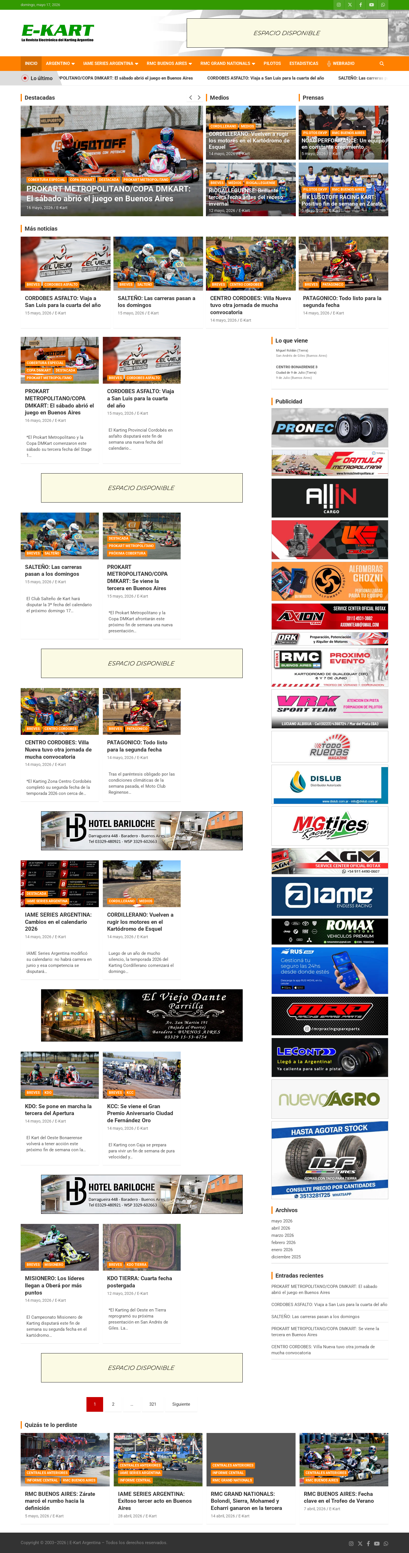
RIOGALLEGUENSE (260, 183)
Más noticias (41, 228)
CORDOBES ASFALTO (61, 285)
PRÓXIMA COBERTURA (127, 553)
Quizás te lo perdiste (51, 1424)
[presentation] (191, 98)
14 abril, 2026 (223, 1516)
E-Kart (61, 207)
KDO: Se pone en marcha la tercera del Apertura (58, 1110)
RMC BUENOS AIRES (167, 63)
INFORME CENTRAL (42, 1480)
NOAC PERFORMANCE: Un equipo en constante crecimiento (343, 143)
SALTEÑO (144, 285)
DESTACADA (109, 180)
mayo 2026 (281, 1221)
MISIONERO (54, 1265)
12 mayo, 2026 (222, 210)
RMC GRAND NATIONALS (225, 63)
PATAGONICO (333, 285)
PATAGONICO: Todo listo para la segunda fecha (137, 746)
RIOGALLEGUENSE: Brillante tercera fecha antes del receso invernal (246, 197)
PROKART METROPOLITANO (146, 180)
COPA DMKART (82, 180)
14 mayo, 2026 (222, 153)
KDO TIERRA (136, 1265)
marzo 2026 (282, 1235)
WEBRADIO (343, 63)
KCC (130, 1093)
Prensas (313, 97)
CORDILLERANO (223, 126)
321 (152, 1404)
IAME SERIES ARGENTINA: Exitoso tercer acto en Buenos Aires (155, 1501)
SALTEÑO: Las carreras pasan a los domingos (53, 570)
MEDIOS (247, 126)
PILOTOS (272, 63)
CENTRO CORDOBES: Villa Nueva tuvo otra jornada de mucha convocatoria (250, 305)
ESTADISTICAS (304, 63)
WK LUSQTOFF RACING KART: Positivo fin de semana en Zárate (342, 200)
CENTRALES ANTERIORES (47, 1473)
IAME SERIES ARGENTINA (108, 63)
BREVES (217, 183)
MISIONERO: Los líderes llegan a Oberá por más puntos (54, 1285)
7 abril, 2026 (315, 1508)
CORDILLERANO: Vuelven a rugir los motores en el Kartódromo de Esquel (249, 140)
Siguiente (181, 1404)
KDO (48, 1093)
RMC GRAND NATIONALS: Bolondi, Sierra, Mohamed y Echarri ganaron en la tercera (246, 1501)
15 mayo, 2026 (38, 313)
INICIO (31, 63)
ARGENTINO (58, 63)
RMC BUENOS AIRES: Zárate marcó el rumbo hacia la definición (60, 1501)
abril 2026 (280, 1228)
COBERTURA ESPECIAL (46, 180)
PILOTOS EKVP (315, 133)
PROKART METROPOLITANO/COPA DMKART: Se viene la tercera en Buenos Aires (137, 578)
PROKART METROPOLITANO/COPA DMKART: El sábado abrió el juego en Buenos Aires (129, 78)
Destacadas (40, 97)
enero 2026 (282, 1249)
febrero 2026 (283, 1242)
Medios (219, 97)
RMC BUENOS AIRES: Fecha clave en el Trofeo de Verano (339, 1497)
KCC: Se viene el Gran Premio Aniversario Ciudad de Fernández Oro (140, 1113)
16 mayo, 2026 (39, 207)
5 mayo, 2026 (314, 153)
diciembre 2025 (286, 1257)
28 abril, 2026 (130, 1516)
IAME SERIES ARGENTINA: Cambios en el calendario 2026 (58, 921)
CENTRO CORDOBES (246, 285)
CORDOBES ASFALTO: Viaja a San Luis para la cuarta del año (286, 78)
